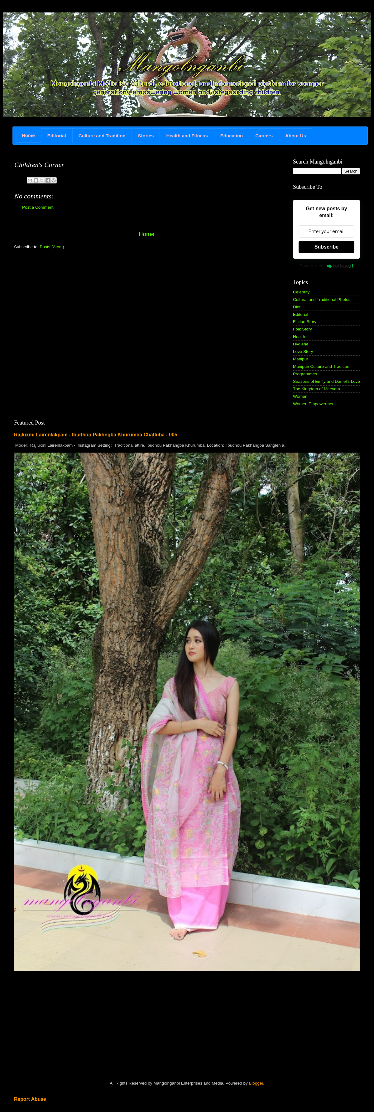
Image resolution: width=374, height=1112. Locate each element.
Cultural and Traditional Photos (322, 299)
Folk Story (302, 329)
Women (300, 396)
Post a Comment (38, 207)
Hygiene (301, 344)
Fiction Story (304, 321)
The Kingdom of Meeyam (316, 389)
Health (299, 336)
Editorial (56, 135)
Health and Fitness (187, 135)
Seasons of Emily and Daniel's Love (326, 381)
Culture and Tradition (102, 135)
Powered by (327, 265)
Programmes (305, 374)
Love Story (303, 351)
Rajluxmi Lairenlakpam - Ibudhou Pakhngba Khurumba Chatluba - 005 (95, 434)
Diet (296, 307)
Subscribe (326, 246)
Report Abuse (30, 1099)
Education (231, 135)
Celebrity (301, 292)
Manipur (300, 359)
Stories (146, 135)
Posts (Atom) (52, 247)
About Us (295, 135)
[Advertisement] (61, 298)
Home (28, 135)
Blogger (256, 1083)
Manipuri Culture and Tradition (321, 366)
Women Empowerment (314, 404)
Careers (264, 135)
